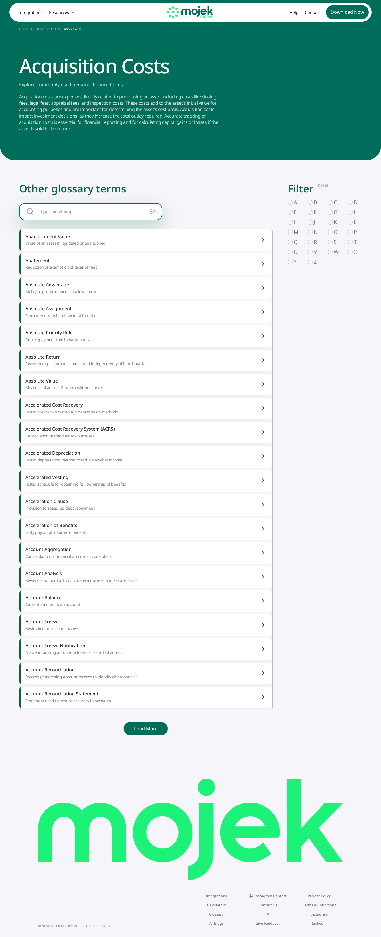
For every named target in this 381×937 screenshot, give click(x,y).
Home (24, 29)
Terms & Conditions (319, 905)
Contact (312, 12)
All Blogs (216, 923)
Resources (59, 12)
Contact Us (267, 905)
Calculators (216, 905)
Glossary (42, 29)
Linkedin (319, 923)
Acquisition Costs (68, 29)
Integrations (31, 12)
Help (294, 12)
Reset (323, 185)
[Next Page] (145, 728)
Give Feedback (268, 923)
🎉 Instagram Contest (268, 895)
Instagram (319, 914)
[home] (190, 12)
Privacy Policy (319, 895)
